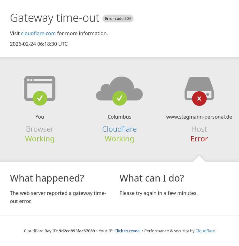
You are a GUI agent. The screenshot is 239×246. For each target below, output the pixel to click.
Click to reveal (128, 231)
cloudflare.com (38, 33)
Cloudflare (119, 129)
